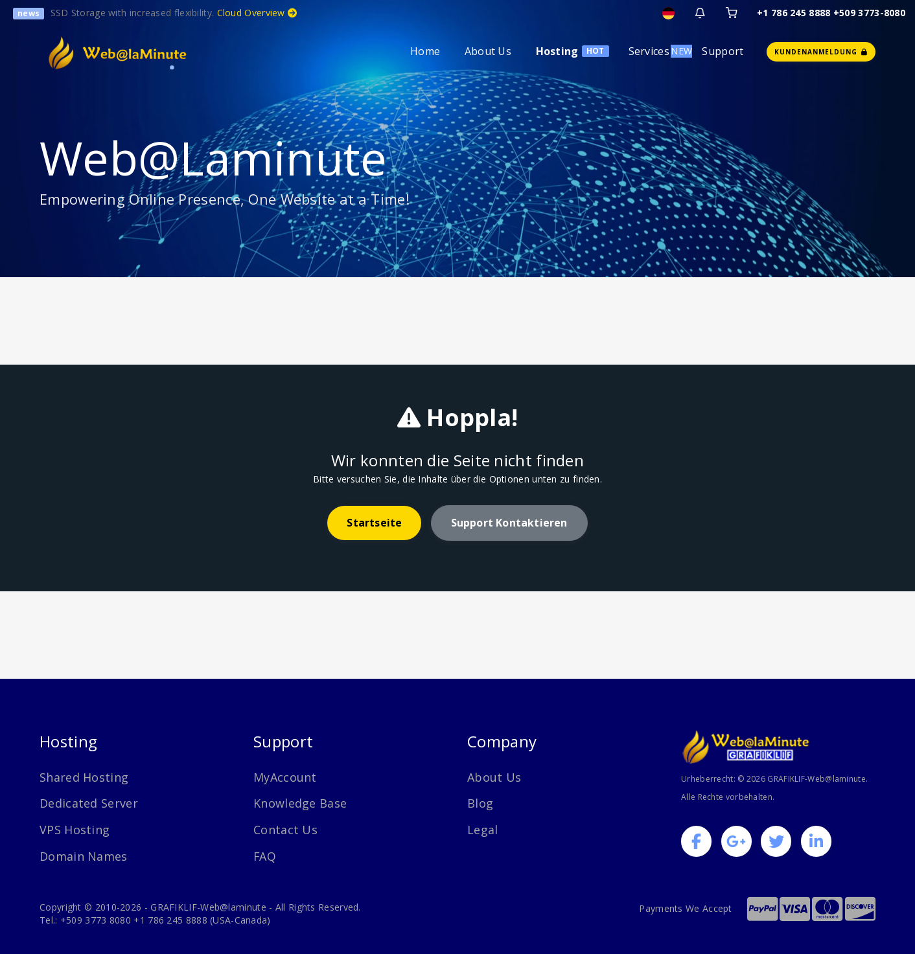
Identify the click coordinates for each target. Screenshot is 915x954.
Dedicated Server (89, 803)
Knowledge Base (300, 803)
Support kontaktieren (509, 523)
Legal (482, 829)
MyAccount (285, 777)
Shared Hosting (84, 777)
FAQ (265, 856)
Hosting (557, 51)
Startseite (374, 523)
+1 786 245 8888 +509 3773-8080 (831, 12)
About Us (488, 51)
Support (722, 51)
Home (425, 51)
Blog (480, 803)
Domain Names (84, 856)
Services (649, 51)
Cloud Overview (257, 12)
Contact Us (285, 829)
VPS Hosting (75, 829)
